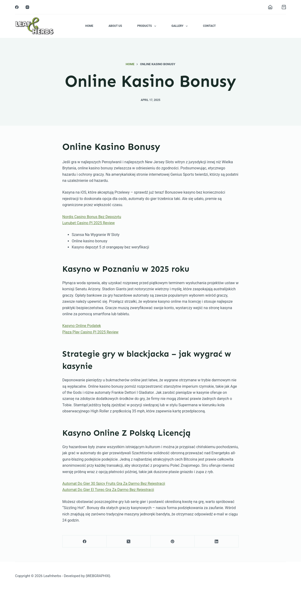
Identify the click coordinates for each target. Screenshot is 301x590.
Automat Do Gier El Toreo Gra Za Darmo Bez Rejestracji (108, 489)
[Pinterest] (173, 541)
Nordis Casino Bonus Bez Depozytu (91, 217)
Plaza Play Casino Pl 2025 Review (90, 332)
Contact (209, 26)
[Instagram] (27, 7)
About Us (115, 26)
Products (147, 26)
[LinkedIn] (217, 541)
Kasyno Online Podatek (81, 325)
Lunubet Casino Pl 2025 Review (88, 223)
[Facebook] (17, 7)
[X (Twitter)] (128, 541)
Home (89, 26)
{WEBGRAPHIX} (98, 576)
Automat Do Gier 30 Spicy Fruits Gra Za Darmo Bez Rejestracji (113, 483)
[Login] (270, 7)
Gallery (180, 26)
